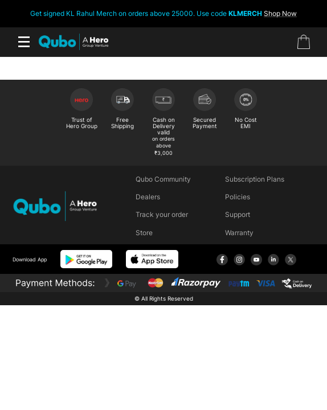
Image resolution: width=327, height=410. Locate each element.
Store (144, 232)
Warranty (239, 232)
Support (237, 214)
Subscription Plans (254, 179)
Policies (237, 196)
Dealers (148, 196)
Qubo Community (163, 179)
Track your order (162, 214)
